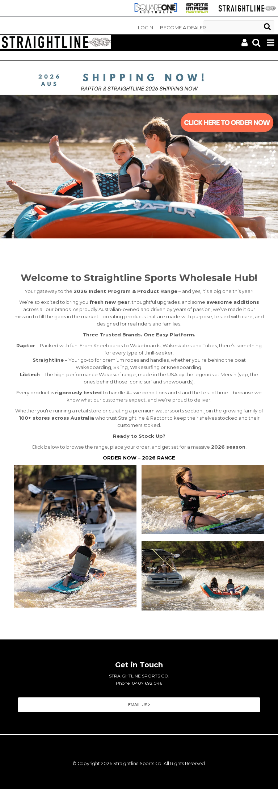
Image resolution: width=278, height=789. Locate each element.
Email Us (139, 704)
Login (145, 27)
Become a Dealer (183, 27)
